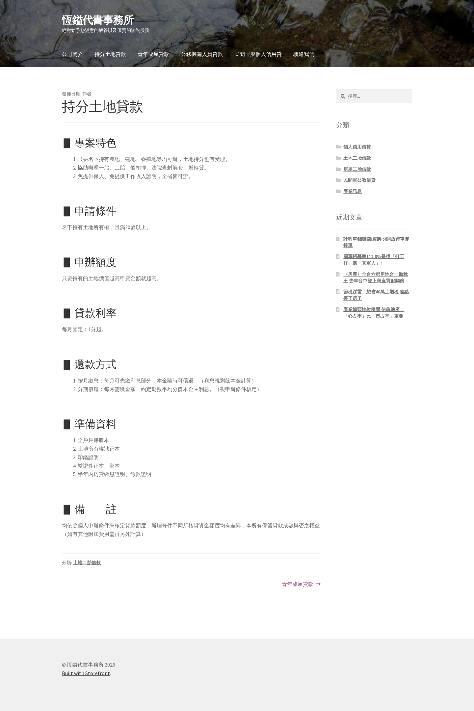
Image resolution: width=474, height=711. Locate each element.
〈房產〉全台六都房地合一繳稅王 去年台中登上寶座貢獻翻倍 (375, 277)
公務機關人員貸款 (202, 54)
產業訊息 (352, 191)
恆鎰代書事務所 (97, 20)
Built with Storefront (86, 673)
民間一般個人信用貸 (258, 54)
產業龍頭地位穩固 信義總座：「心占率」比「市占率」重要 (373, 312)
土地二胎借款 (87, 563)
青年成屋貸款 (153, 54)
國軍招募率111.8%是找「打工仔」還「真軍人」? (373, 259)
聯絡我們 (303, 54)
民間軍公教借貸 (359, 180)
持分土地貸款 (110, 54)
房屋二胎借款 (357, 169)
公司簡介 (72, 54)
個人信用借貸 (357, 147)
